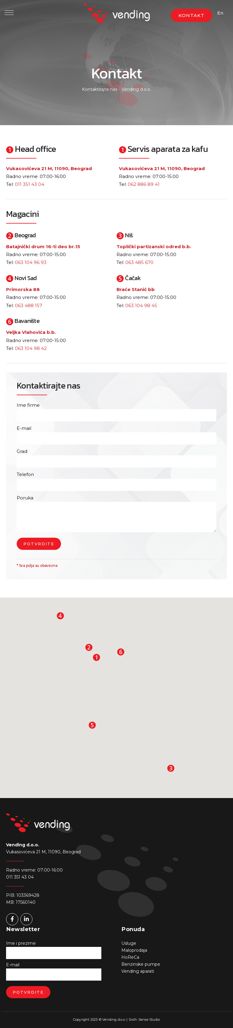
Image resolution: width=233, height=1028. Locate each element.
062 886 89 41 (144, 184)
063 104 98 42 (31, 348)
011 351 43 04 (29, 184)
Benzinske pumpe (140, 964)
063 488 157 (28, 305)
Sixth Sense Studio (144, 1019)
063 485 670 (139, 262)
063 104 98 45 (141, 305)
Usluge (128, 943)
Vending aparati (137, 971)
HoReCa (130, 957)
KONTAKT (191, 15)
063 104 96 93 (30, 262)
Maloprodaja (134, 950)
